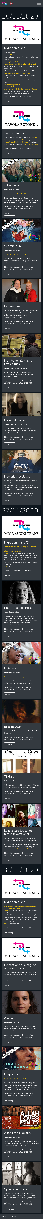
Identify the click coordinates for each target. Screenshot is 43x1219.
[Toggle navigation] (39, 3)
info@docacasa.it (9, 1216)
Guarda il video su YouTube (27, 849)
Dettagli (9, 101)
